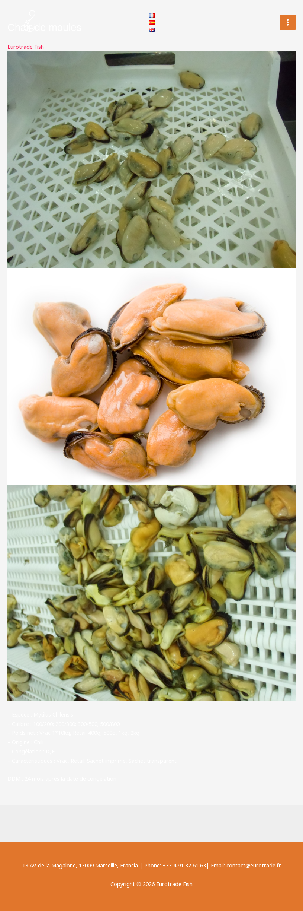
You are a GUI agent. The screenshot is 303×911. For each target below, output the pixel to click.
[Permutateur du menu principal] (288, 22)
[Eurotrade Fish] (29, 22)
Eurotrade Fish (25, 46)
